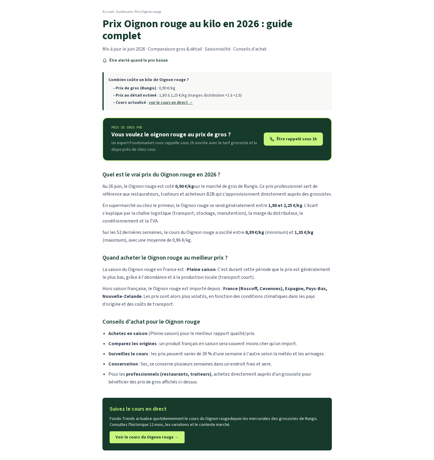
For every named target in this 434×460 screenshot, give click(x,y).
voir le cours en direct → (171, 103)
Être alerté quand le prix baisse (135, 60)
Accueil (108, 11)
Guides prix (124, 11)
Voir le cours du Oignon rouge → (147, 437)
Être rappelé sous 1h (293, 139)
